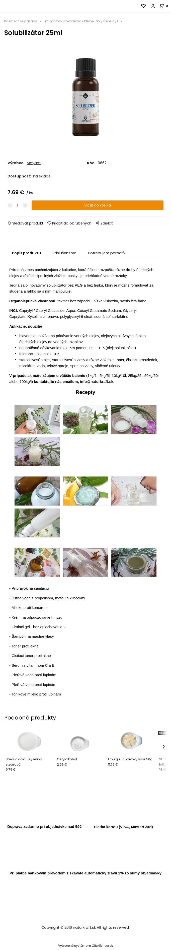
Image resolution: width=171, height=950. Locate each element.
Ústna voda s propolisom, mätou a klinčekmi (48, 599)
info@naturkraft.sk (96, 383)
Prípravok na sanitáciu (30, 590)
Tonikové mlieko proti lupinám (36, 695)
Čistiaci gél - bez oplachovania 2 (38, 628)
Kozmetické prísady (20, 21)
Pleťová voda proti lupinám (34, 676)
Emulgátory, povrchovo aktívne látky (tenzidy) (81, 21)
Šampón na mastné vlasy (33, 638)
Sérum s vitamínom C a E (33, 667)
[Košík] (165, 6)
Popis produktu (26, 254)
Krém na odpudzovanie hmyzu (37, 618)
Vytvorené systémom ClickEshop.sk (85, 947)
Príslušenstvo (64, 254)
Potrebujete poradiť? (107, 254)
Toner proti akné (25, 647)
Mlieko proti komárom (29, 609)
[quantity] (18, 207)
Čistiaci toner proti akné (31, 657)
